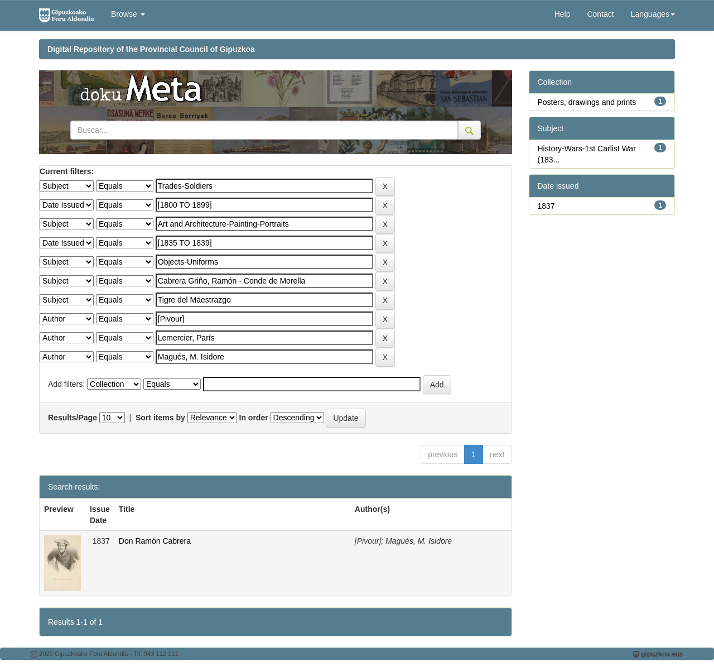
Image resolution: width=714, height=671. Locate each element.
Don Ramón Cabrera (155, 540)
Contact (600, 13)
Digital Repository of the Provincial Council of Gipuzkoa (151, 49)
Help (562, 13)
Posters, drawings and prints (587, 102)
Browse (128, 13)
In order (253, 417)
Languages (653, 13)
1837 (546, 206)
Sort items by (160, 417)
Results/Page (72, 417)
